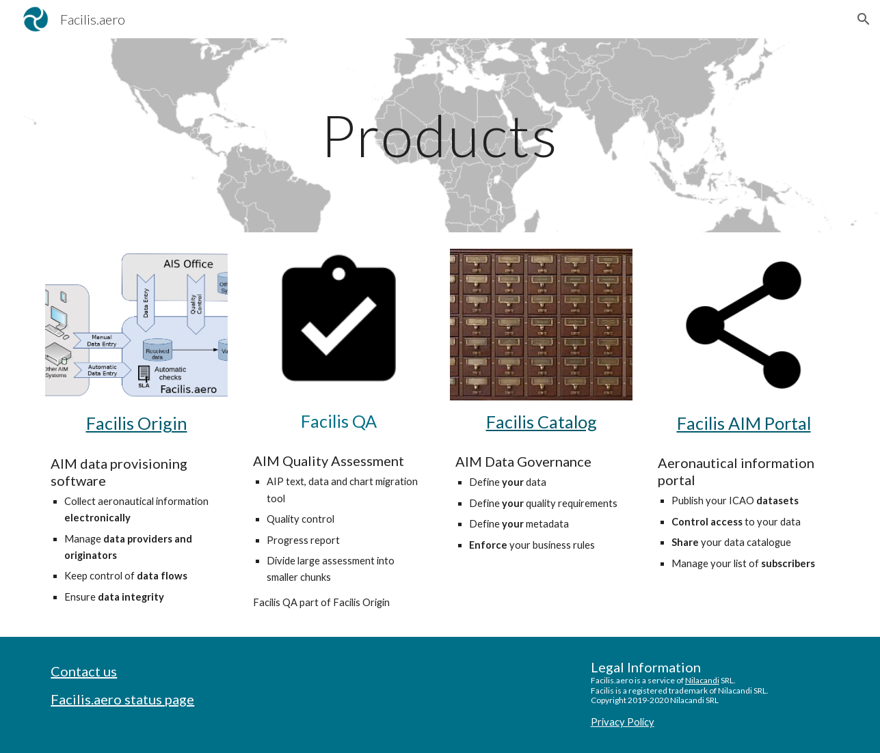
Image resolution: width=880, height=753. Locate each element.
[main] (440, 134)
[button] (863, 19)
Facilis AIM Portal (744, 423)
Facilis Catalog (541, 421)
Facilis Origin (136, 423)
